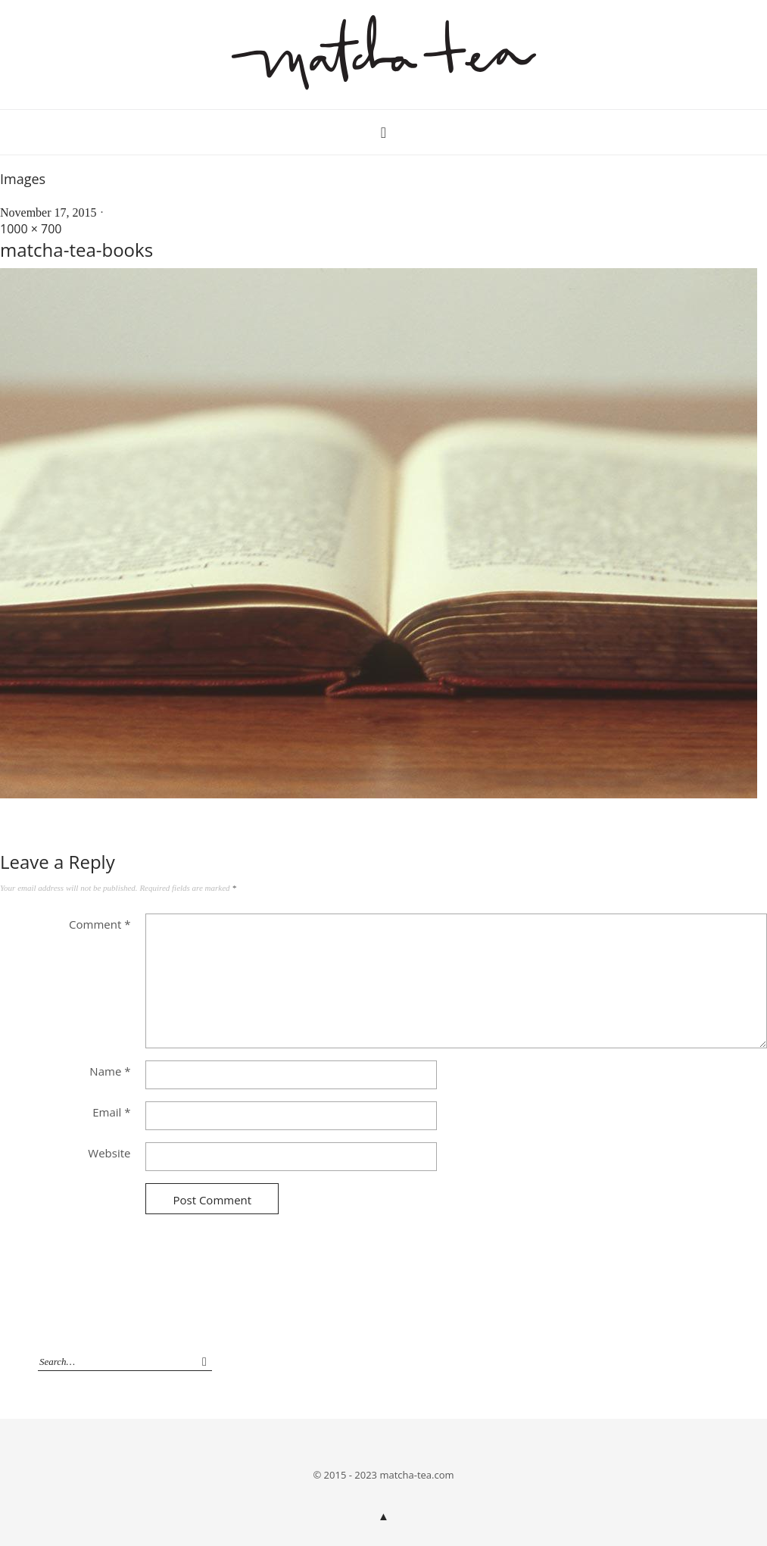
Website (109, 1152)
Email (111, 1112)
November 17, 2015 (48, 212)
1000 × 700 (31, 228)
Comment (99, 924)
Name (109, 1071)
